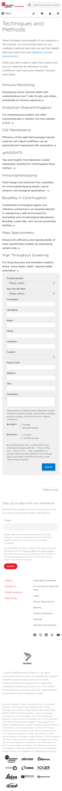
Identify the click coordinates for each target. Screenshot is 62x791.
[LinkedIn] (46, 635)
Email (10, 320)
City (9, 384)
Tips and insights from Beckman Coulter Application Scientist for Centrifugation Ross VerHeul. (28, 163)
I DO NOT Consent (30, 428)
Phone (10, 331)
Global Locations (13, 592)
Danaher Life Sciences (44, 625)
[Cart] (42, 13)
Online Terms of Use (43, 601)
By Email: (12, 424)
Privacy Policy (43, 448)
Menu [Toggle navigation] (6, 13)
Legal (36, 596)
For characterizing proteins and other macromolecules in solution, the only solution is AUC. (28, 118)
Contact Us (10, 586)
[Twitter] (52, 635)
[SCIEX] (11, 786)
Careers (9, 580)
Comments (13, 394)
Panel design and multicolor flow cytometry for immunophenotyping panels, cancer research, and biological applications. (28, 186)
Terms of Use (19, 451)
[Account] (50, 13)
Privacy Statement (43, 613)
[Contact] (33, 13)
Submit (48, 467)
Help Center (11, 598)
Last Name (13, 310)
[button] (29, 5)
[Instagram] (40, 635)
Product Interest (15, 278)
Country (11, 352)
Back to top (50, 489)
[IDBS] (27, 769)
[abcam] (27, 759)
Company (12, 341)
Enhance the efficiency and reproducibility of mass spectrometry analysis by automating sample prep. (28, 243)
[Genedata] (11, 769)
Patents (37, 607)
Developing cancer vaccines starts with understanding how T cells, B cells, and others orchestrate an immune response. (29, 96)
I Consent (26, 425)
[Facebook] (34, 635)
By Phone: (12, 434)
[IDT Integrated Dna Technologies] (43, 769)
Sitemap (37, 619)
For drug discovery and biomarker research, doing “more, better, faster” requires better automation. (28, 266)
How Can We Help (17, 289)
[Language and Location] (58, 13)
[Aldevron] (43, 759)
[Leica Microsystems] (11, 777)
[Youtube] (58, 635)
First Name (13, 299)
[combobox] (43, 5)
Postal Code (14, 363)
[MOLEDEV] (27, 777)
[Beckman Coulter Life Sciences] (13, 5)
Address (12, 373)
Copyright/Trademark (44, 580)
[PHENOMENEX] (43, 777)
